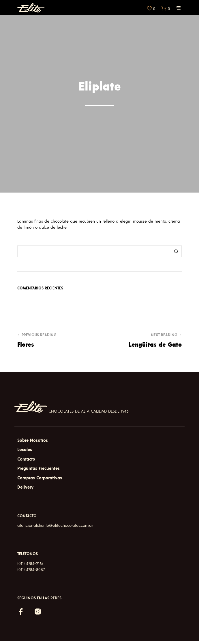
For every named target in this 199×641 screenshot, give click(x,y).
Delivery (25, 487)
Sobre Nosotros (32, 440)
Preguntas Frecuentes (38, 468)
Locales (24, 450)
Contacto (26, 459)
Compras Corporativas (39, 478)
